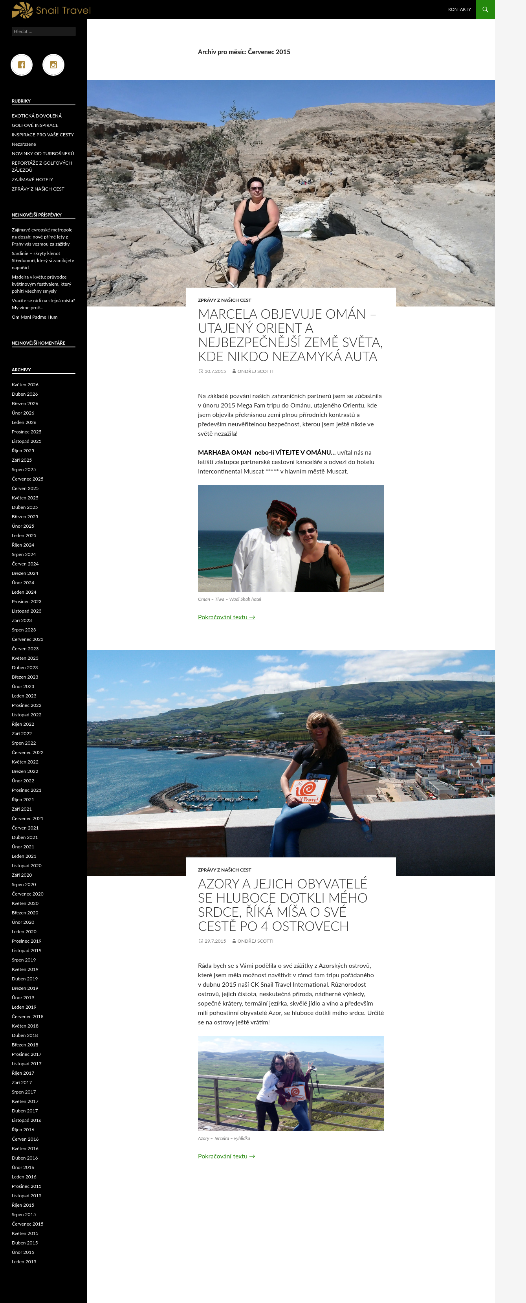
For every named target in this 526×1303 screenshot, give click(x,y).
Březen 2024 (25, 573)
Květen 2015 (25, 1233)
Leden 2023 (24, 696)
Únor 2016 (23, 1167)
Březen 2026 (25, 403)
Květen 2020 (25, 903)
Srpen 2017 (24, 1092)
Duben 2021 (25, 837)
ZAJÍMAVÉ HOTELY (32, 179)
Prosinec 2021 (27, 790)
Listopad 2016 (27, 1120)
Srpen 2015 (24, 1214)
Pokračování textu (226, 616)
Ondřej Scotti (255, 371)
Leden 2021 (24, 856)
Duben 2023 (25, 667)
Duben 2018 (25, 1035)
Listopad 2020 (27, 865)
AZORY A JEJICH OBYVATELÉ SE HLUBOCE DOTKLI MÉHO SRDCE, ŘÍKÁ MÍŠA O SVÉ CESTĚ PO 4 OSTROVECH (283, 904)
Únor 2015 (23, 1252)
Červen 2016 (25, 1139)
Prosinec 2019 (27, 941)
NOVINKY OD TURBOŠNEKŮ (43, 153)
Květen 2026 (25, 384)
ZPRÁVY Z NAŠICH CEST (224, 300)
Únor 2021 (23, 847)
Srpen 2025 (24, 469)
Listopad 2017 (27, 1063)
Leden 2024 (24, 592)
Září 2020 (22, 875)
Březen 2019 (25, 988)
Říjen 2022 (23, 724)
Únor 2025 (23, 526)
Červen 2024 (25, 564)
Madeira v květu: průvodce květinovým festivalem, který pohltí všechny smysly (41, 284)
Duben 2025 (25, 507)
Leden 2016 (24, 1177)
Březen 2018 (25, 1045)
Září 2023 (22, 620)
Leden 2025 (24, 535)
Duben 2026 (25, 394)
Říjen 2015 (23, 1205)
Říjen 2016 (23, 1129)
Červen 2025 (25, 488)
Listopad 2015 (27, 1195)
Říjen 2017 (23, 1073)
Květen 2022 (25, 762)
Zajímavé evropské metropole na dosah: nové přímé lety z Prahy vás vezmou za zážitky (42, 237)
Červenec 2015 (28, 1224)
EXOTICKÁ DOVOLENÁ (37, 116)
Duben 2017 (25, 1111)
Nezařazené (24, 144)
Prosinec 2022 (27, 705)
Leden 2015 (24, 1261)
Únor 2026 (23, 413)
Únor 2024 (23, 582)
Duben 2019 (25, 979)
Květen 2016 (25, 1148)
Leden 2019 (24, 1007)
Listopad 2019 (27, 950)
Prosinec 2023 (27, 601)
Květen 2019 (25, 969)
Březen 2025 (25, 516)
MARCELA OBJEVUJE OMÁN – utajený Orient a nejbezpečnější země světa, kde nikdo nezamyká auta (290, 335)
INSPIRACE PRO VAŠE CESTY (43, 135)
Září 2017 (22, 1082)
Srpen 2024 (24, 554)
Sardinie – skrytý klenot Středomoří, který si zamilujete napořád (43, 260)
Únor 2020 (23, 922)
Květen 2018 (25, 1026)
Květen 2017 (25, 1101)
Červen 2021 (25, 828)
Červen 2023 (25, 649)
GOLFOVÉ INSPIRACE (35, 125)
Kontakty (459, 9)
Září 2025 (22, 460)
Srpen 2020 (24, 884)
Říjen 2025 (23, 450)
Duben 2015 (25, 1243)
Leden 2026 (24, 422)
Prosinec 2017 (27, 1054)
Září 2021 (22, 809)
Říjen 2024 (23, 545)
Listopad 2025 (27, 441)
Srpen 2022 (24, 743)
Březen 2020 (25, 913)
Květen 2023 (25, 658)
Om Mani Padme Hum (35, 317)
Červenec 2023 (28, 639)
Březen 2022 (25, 771)
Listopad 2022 (27, 715)
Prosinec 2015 (27, 1186)
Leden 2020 (24, 931)
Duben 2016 (25, 1158)
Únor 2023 (23, 686)
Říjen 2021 (23, 799)
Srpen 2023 (24, 630)
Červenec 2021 (28, 818)
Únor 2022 (23, 781)
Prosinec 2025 (27, 432)
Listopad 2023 (27, 611)
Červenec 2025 (28, 479)
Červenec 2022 (28, 752)
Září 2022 (22, 733)
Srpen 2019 (24, 960)
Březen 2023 (25, 677)
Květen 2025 (25, 498)
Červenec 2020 (28, 894)
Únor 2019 (23, 997)
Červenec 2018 (28, 1016)
